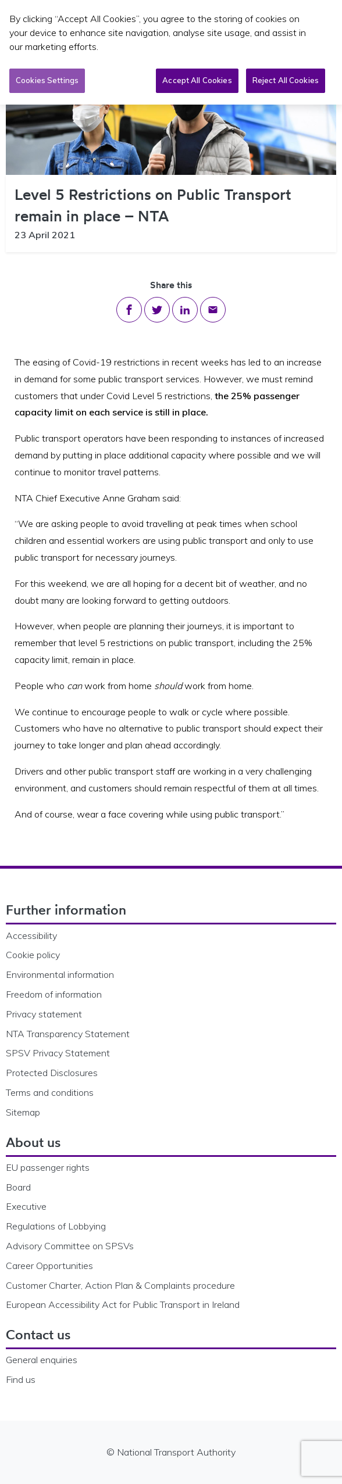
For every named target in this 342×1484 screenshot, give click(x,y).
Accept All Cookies (196, 79)
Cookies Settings (47, 79)
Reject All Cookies (285, 79)
